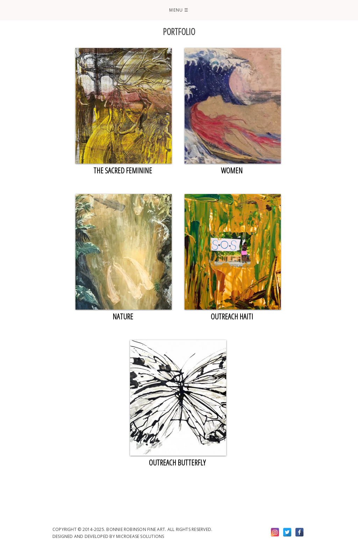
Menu (178, 10)
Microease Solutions (140, 536)
